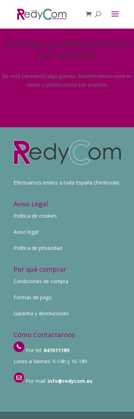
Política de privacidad (38, 248)
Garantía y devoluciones (41, 313)
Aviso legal (26, 231)
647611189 (56, 350)
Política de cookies (35, 215)
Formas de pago (33, 297)
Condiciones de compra (41, 281)
